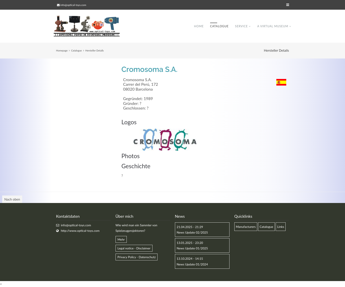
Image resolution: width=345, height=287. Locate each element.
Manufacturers (246, 227)
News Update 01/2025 (192, 248)
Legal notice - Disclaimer (133, 248)
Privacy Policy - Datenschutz (136, 257)
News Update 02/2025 (192, 232)
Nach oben (12, 199)
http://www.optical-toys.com (80, 230)
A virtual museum (272, 26)
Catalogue (219, 26)
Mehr (121, 239)
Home (199, 26)
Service (241, 26)
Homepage (62, 50)
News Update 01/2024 (192, 264)
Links (280, 227)
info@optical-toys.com (73, 5)
